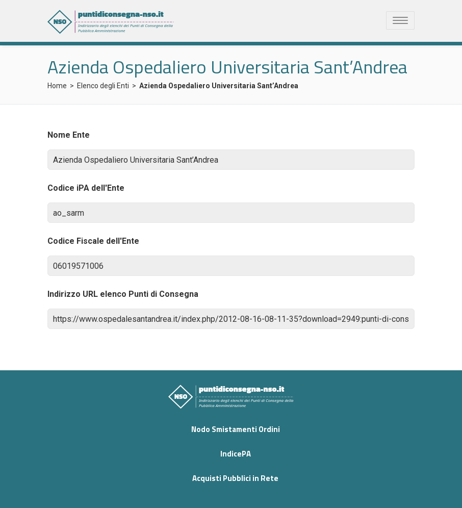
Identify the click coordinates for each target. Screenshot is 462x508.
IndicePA (235, 454)
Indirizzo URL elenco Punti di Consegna (122, 294)
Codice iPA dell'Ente (85, 188)
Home (57, 86)
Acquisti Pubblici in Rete (235, 478)
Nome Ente (68, 135)
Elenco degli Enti (103, 86)
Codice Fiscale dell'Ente (93, 241)
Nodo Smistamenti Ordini (235, 429)
